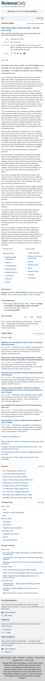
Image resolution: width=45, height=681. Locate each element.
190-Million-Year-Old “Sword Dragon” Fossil (17, 498)
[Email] (24, 53)
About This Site (5, 657)
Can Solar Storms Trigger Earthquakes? (16, 492)
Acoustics (31, 274)
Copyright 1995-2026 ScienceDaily (13, 663)
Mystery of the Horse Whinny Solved (15, 477)
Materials (4, 292)
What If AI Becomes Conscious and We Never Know (20, 593)
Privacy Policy (40, 657)
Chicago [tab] (39, 317)
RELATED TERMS (30, 249)
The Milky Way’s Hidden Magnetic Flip (15, 489)
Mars (4, 515)
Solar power (32, 278)
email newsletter (31, 11)
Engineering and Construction (10, 258)
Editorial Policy (18, 660)
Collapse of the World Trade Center (35, 257)
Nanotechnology (10, 269)
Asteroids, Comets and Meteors (13, 512)
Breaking (4, 466)
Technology (6, 522)
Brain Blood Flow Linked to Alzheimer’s (16, 486)
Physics (7, 282)
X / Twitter (7, 632)
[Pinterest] (18, 53)
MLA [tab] (25, 317)
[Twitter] (15, 53)
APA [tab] (31, 317)
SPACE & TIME (5, 506)
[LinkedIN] (21, 53)
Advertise (30, 657)
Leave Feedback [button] (9, 649)
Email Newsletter (10, 612)
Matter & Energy (8, 253)
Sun (4, 509)
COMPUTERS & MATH (7, 531)
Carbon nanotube (33, 253)
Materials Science (11, 272)
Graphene (8, 262)
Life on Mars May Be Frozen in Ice (14, 471)
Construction (9, 275)
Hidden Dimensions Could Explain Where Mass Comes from (23, 573)
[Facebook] (11, 53)
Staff (14, 657)
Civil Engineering (10, 266)
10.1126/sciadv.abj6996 (12, 310)
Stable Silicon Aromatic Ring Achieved (15, 483)
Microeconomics (33, 265)
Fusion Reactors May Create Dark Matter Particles (19, 570)
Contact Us (8, 652)
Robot (30, 268)
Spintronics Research (10, 540)
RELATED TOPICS (8, 249)
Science (30, 261)
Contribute (21, 657)
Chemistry (8, 279)
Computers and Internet (11, 534)
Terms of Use (29, 660)
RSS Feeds (8, 615)
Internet (5, 537)
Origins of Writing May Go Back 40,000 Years (18, 480)
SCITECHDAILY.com (14, 436)
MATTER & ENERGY (6, 518)
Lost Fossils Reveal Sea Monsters (14, 474)
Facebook (7, 629)
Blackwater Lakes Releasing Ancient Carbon (17, 495)
